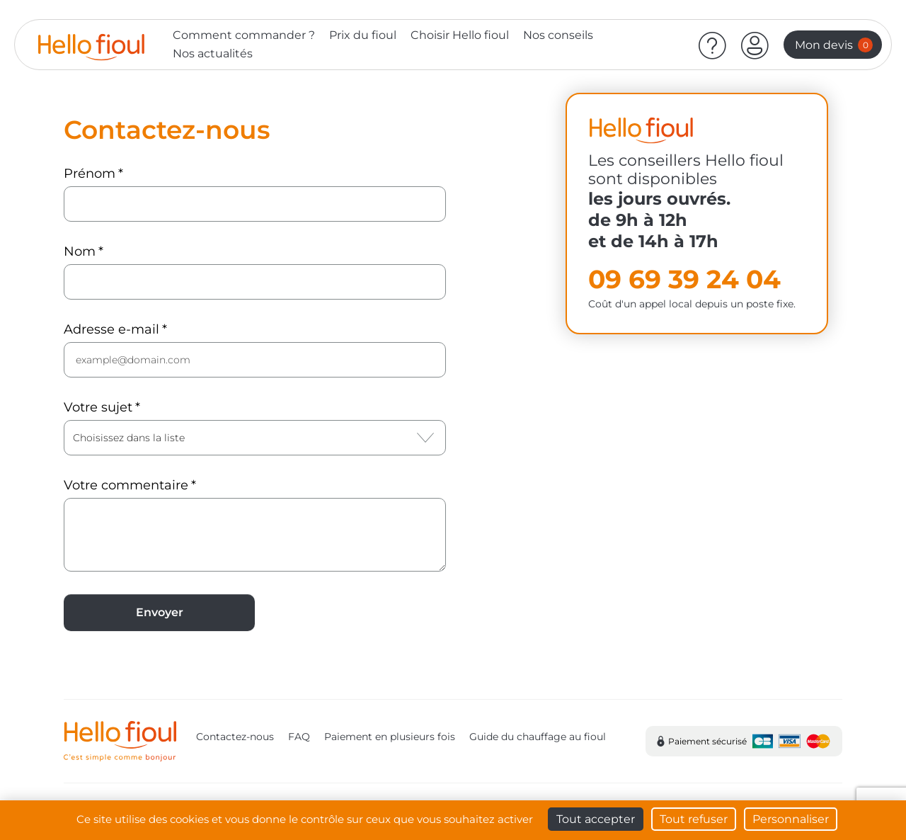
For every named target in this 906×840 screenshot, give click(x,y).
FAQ (299, 736)
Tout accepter (595, 819)
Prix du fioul (362, 35)
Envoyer (159, 612)
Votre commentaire (126, 485)
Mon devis (834, 45)
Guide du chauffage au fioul (537, 736)
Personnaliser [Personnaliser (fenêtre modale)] (790, 819)
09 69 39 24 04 (684, 279)
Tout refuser (694, 819)
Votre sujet (98, 407)
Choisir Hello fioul (460, 35)
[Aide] (713, 44)
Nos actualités (213, 53)
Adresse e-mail (111, 329)
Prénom (89, 173)
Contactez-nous (235, 736)
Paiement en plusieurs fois (389, 736)
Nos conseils (558, 35)
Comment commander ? (244, 35)
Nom (80, 251)
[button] (755, 44)
